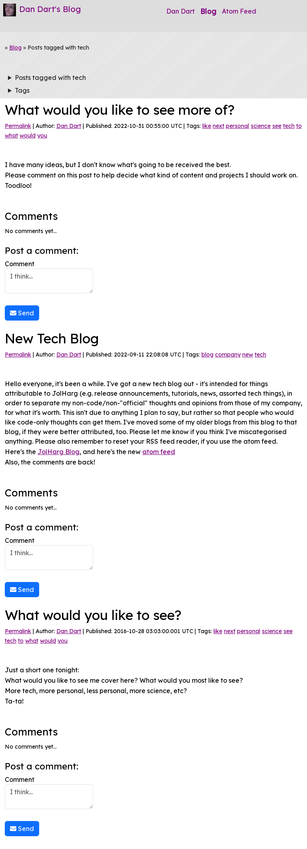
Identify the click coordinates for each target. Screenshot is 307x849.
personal (237, 126)
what (11, 135)
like (206, 126)
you (42, 135)
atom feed (158, 452)
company (228, 354)
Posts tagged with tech (50, 78)
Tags (22, 90)
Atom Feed (239, 11)
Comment (49, 276)
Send (22, 313)
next (218, 126)
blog (207, 354)
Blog (208, 11)
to (299, 126)
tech (289, 126)
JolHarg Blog (59, 452)
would (28, 135)
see (276, 126)
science (261, 126)
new (247, 354)
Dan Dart (180, 11)
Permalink (18, 126)
